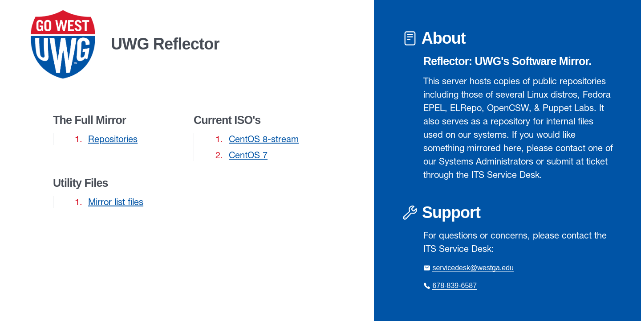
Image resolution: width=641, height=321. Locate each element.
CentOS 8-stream (264, 139)
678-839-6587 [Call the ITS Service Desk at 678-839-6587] (454, 285)
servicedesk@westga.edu (473, 268)
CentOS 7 (248, 155)
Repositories (113, 139)
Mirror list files (115, 202)
